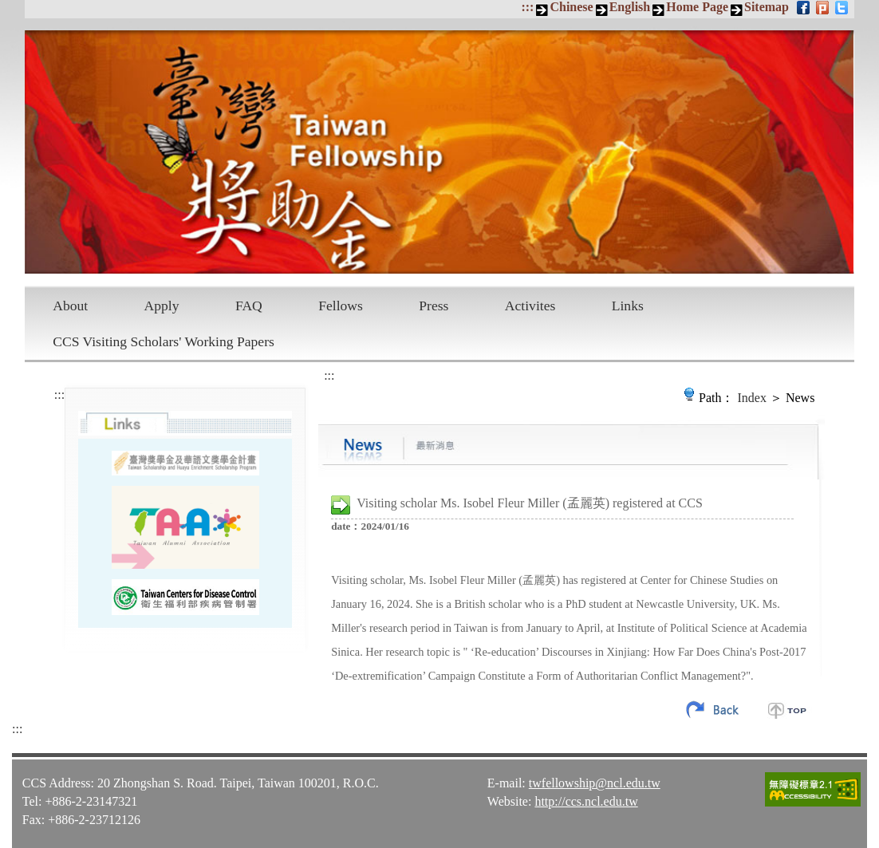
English (630, 7)
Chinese (571, 7)
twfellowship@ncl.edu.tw (594, 783)
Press (433, 306)
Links (628, 306)
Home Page (697, 7)
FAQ (248, 306)
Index (752, 397)
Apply (161, 306)
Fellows (340, 306)
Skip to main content (8, 8)
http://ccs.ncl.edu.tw (585, 801)
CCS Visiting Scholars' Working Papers (163, 341)
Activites (530, 306)
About (70, 306)
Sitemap (766, 7)
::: (527, 7)
